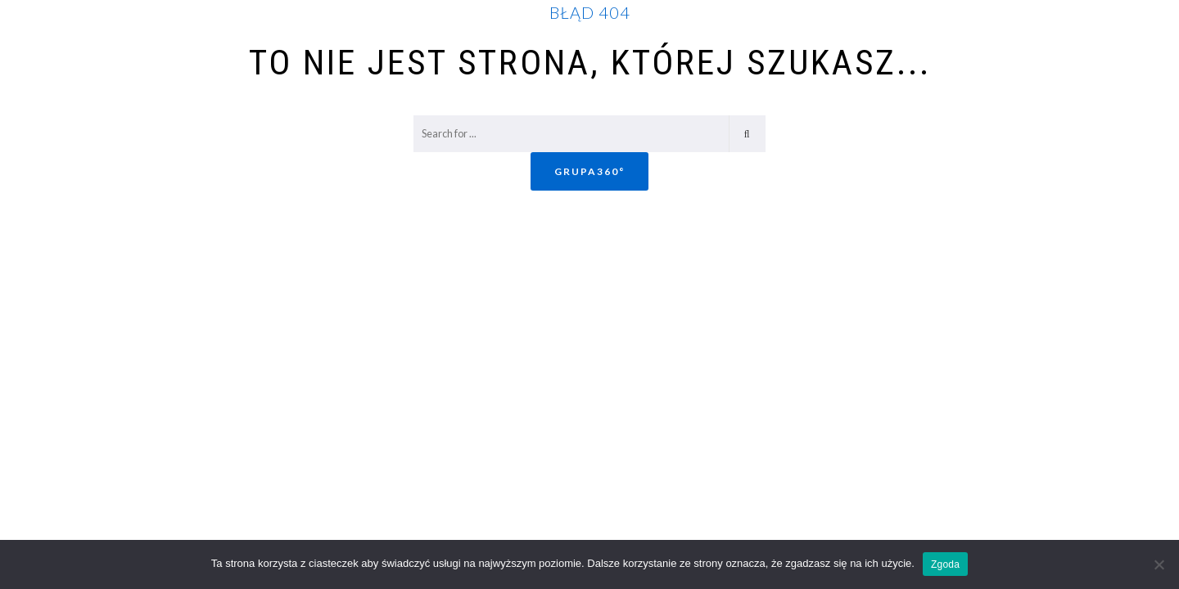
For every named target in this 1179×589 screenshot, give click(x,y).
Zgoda (945, 564)
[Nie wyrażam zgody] (1158, 564)
